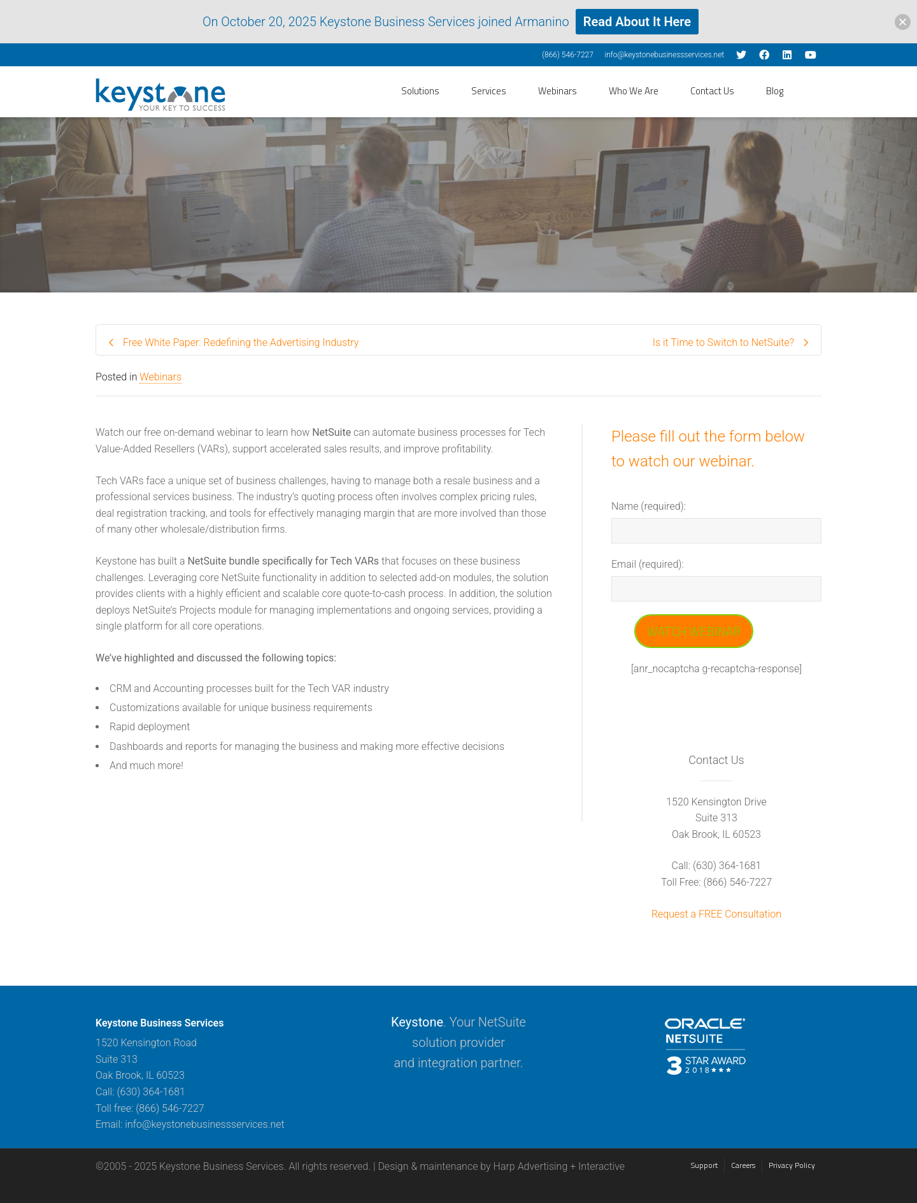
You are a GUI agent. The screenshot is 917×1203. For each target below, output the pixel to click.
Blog (774, 90)
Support (704, 1165)
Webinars (557, 90)
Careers (743, 1165)
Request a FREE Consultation (716, 914)
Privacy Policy (792, 1165)
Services (488, 90)
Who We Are (633, 90)
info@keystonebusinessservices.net (664, 54)
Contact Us (712, 90)
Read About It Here (637, 21)
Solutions (420, 90)
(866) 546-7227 (568, 54)
